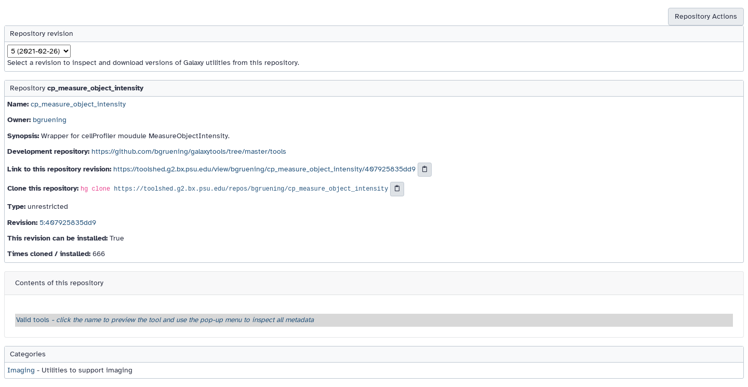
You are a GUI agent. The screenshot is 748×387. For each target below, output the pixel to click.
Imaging (21, 370)
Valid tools (165, 319)
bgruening (49, 119)
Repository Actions (706, 16)
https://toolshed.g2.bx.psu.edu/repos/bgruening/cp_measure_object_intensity (251, 189)
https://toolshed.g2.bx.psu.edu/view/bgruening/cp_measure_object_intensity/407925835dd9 (264, 169)
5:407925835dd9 (67, 222)
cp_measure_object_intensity (78, 104)
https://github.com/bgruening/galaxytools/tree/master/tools (188, 151)
